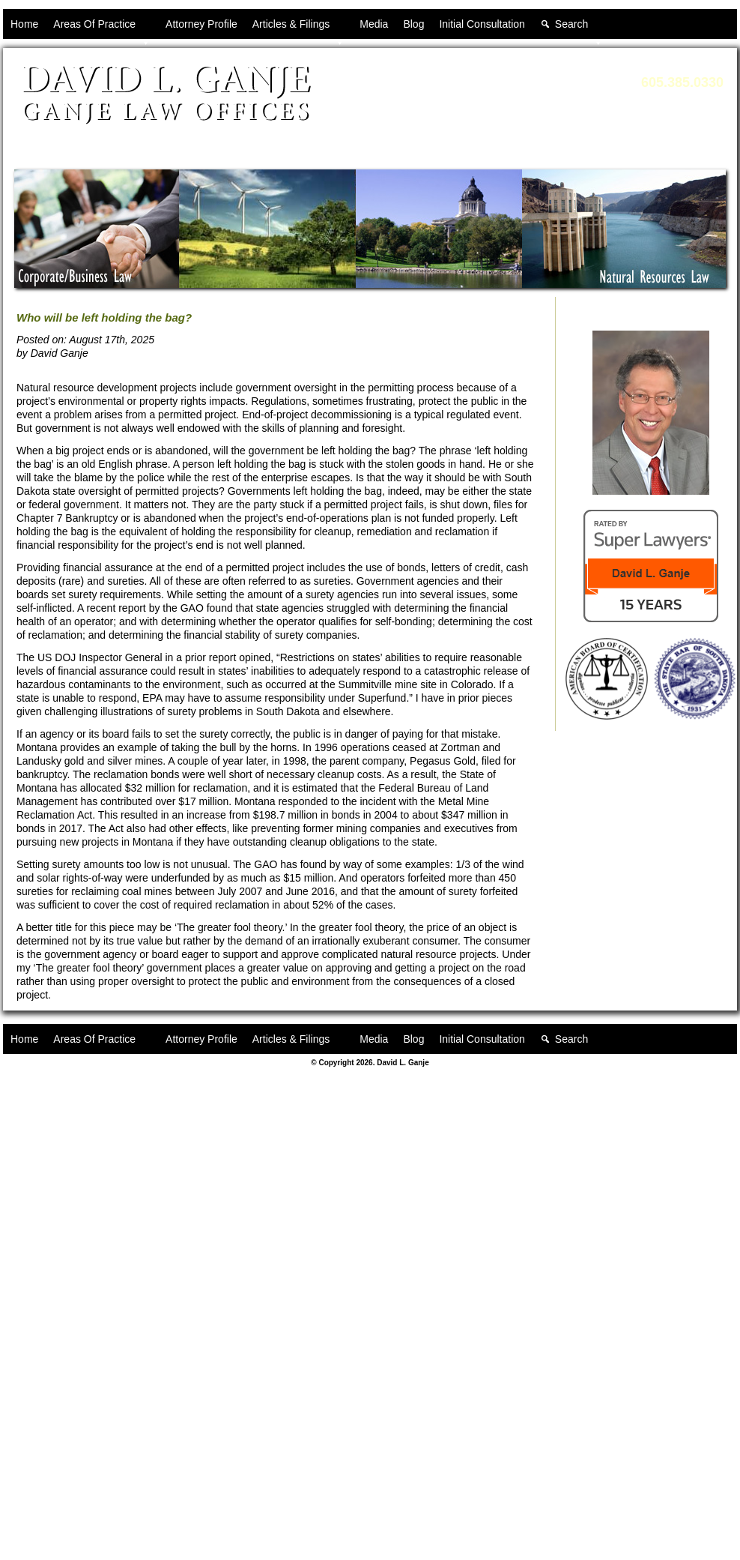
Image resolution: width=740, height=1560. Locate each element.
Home (24, 24)
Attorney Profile (201, 24)
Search (579, 28)
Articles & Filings (298, 28)
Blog (413, 24)
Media (374, 24)
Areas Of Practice (102, 28)
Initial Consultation (481, 24)
